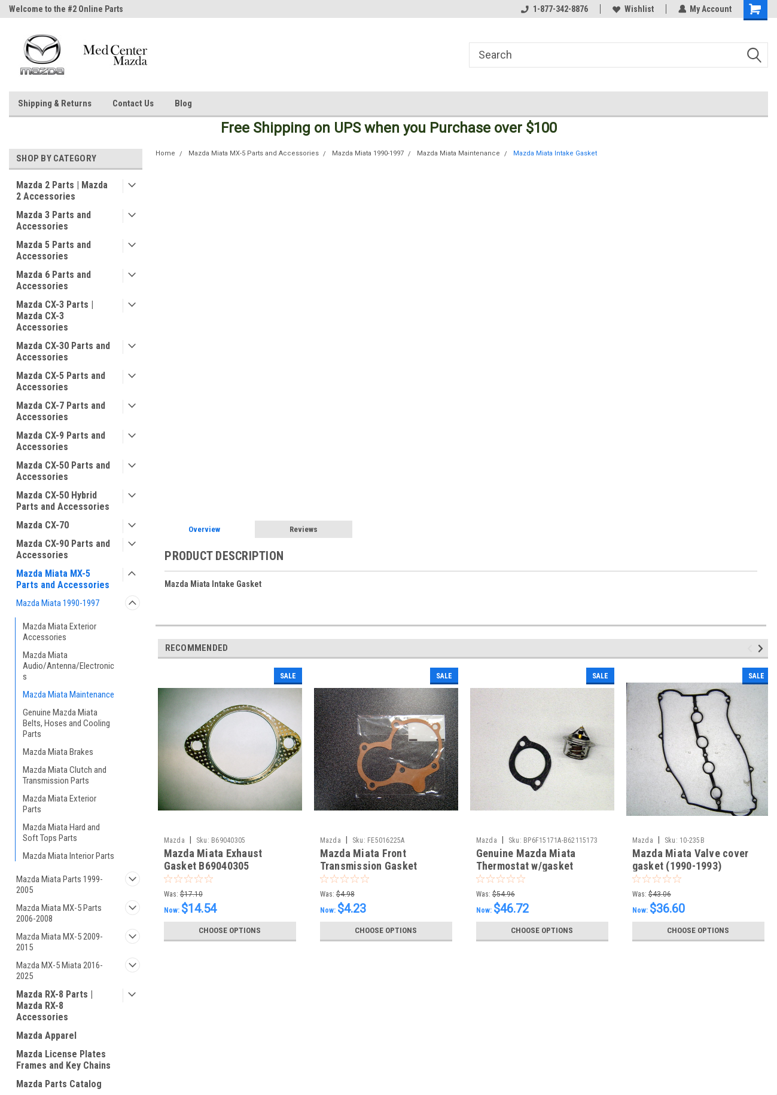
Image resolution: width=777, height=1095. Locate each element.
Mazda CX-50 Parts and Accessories (63, 471)
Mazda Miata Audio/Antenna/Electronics (68, 666)
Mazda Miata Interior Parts (68, 856)
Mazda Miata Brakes (58, 752)
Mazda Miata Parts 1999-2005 (59, 884)
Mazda (174, 840)
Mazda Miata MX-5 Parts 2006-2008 (59, 913)
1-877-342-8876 (553, 9)
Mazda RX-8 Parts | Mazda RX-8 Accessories (54, 1006)
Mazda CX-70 (42, 525)
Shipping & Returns (55, 103)
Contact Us (133, 103)
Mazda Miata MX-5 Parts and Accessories (62, 579)
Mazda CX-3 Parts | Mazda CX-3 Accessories (54, 316)
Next (762, 648)
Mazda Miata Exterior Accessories (59, 632)
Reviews (304, 529)
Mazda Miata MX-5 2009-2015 (59, 942)
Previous (751, 648)
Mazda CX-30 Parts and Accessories (63, 351)
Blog (183, 103)
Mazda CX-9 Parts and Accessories (60, 441)
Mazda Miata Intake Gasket (555, 153)
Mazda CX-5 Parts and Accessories (60, 381)
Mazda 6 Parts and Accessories (53, 280)
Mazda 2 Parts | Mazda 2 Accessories (62, 190)
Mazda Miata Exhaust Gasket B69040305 (213, 859)
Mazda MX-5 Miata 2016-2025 (59, 970)
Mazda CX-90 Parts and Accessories (63, 549)
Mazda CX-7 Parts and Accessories (60, 411)
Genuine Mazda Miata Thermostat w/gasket (526, 859)
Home (165, 153)
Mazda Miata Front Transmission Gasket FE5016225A (369, 866)
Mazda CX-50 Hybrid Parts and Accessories (62, 501)
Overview (204, 529)
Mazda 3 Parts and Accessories (53, 220)
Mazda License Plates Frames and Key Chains (63, 1059)
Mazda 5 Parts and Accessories (53, 250)
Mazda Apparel (46, 1035)
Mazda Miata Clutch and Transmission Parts (64, 775)
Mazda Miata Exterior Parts (59, 804)
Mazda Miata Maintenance (68, 694)
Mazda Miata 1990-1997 (57, 603)
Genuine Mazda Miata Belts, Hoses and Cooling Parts (66, 723)
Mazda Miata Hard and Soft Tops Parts (61, 832)
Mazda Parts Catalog (59, 1084)
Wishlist (632, 9)
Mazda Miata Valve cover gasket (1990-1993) (690, 859)
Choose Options (229, 930)
